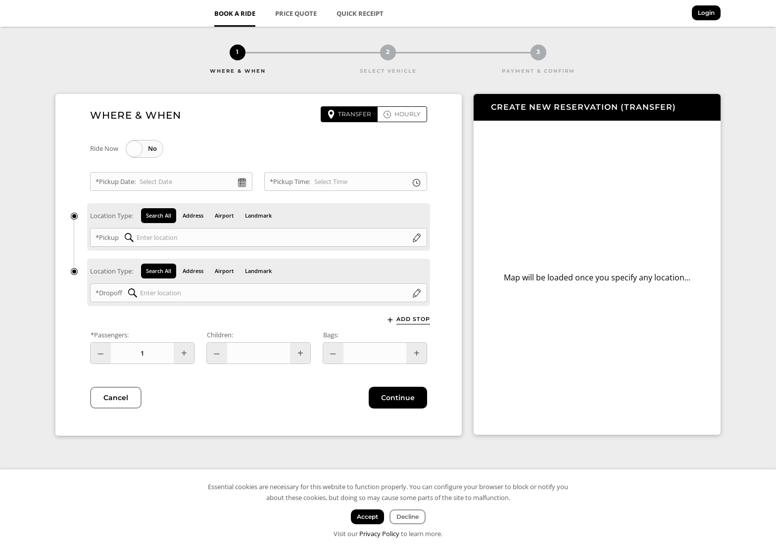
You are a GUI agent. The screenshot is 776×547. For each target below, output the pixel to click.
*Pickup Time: (290, 181)
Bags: (331, 334)
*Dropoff (109, 292)
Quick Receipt (360, 13)
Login (706, 12)
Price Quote (296, 13)
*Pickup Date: (116, 181)
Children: (220, 334)
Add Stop (413, 319)
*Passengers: (110, 334)
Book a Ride (234, 13)
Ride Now (104, 148)
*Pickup (107, 237)
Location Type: (111, 215)
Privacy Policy (379, 533)
